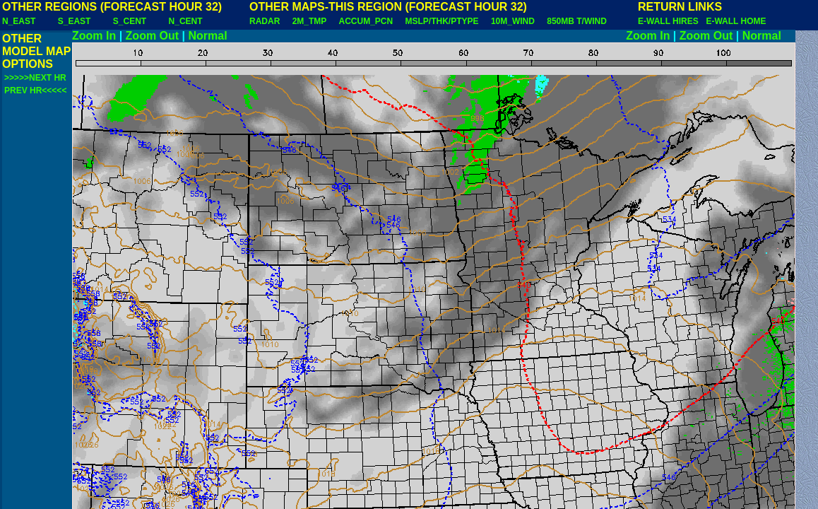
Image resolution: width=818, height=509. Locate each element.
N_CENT (186, 21)
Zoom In (94, 36)
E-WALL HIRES (670, 21)
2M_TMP (309, 21)
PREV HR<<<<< (35, 90)
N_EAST (18, 21)
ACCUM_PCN (366, 21)
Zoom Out (152, 36)
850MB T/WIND (577, 21)
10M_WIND (513, 21)
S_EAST (74, 21)
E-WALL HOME (736, 21)
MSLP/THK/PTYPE (442, 21)
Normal (208, 36)
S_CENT (129, 21)
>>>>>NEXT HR (35, 78)
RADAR (264, 21)
